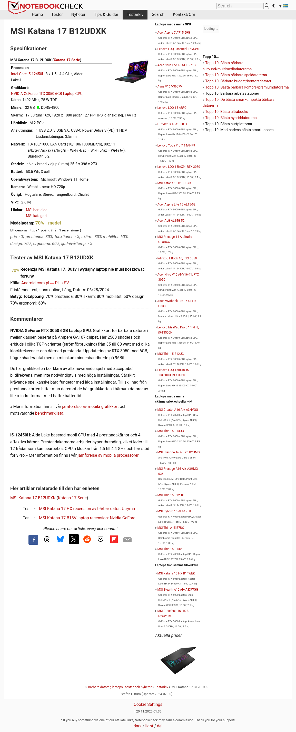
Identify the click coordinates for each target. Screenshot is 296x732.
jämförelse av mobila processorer (108, 455)
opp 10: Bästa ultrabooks (227, 112)
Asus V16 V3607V (169, 86)
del (159, 726)
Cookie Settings (148, 704)
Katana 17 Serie (67, 60)
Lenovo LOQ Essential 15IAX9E (178, 49)
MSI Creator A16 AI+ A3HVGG (177, 410)
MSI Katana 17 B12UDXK (33, 497)
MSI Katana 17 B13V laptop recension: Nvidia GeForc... (89, 517)
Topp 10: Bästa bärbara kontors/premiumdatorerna (247, 87)
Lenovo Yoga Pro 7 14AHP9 (176, 145)
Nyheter (78, 14)
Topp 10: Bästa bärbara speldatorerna (236, 75)
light (149, 726)
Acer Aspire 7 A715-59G (173, 32)
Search (158, 14)
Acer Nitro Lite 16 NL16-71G (176, 65)
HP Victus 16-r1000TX (172, 124)
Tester (57, 14)
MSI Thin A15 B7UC (170, 528)
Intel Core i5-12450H (28, 74)
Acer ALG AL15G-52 (170, 220)
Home (37, 14)
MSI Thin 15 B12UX (170, 495)
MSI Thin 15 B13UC (170, 431)
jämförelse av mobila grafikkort (90, 406)
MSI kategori (36, 216)
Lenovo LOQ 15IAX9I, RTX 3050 (178, 167)
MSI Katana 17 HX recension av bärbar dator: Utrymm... (89, 508)
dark (138, 726)
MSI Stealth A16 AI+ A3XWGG (177, 589)
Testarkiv (135, 14)
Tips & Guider (106, 14)
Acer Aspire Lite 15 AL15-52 (176, 204)
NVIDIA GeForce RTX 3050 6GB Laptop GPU (47, 94)
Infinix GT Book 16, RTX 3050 (177, 258)
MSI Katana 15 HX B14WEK (176, 573)
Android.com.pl (35, 282)
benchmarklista (49, 413)
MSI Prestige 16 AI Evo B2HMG (178, 452)
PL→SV (62, 282)
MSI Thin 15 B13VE (170, 549)
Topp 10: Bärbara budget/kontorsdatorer (238, 81)
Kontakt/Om (184, 14)
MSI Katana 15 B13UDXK (174, 183)
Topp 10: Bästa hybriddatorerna (230, 118)
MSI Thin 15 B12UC (170, 354)
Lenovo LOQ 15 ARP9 (171, 108)
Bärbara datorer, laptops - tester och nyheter (120, 687)
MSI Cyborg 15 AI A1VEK (174, 511)
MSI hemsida (36, 210)
